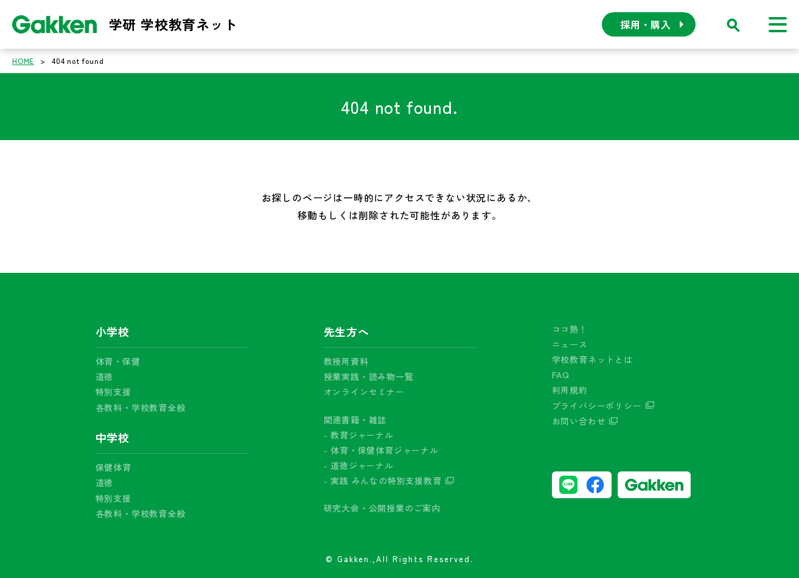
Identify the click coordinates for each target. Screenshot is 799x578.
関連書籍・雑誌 (355, 420)
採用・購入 (645, 24)
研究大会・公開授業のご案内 (382, 508)
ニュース (570, 344)
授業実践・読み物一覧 (369, 376)
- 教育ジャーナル (359, 435)
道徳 (105, 376)
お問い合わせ (579, 421)
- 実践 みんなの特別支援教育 (383, 480)
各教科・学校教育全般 (141, 407)
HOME (23, 60)
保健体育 (113, 467)
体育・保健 (118, 361)
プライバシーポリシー (597, 406)
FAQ (561, 374)
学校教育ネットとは (592, 359)
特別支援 (113, 392)
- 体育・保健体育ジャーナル (381, 450)
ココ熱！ (570, 329)
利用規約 (570, 390)
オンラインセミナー (364, 392)
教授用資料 (346, 361)
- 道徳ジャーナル (359, 465)
